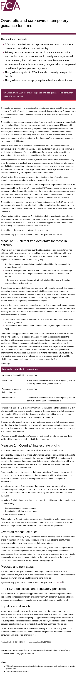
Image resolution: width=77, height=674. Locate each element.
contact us (58, 582)
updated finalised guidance (48, 93)
